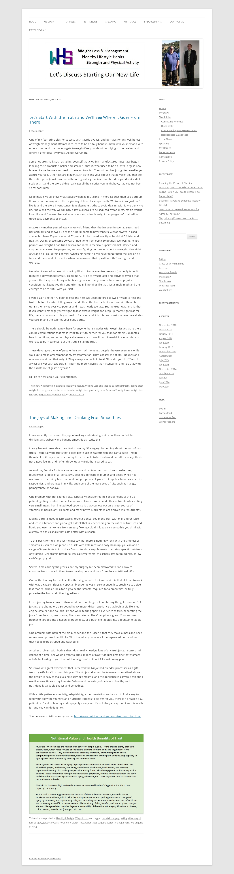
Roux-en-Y (111, 390)
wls (64, 394)
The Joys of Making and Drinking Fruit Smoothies (75, 417)
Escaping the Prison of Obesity (175, 183)
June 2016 (164, 342)
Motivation (165, 276)
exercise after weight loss (74, 390)
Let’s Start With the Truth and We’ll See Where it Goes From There (84, 119)
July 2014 (164, 377)
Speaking (110, 21)
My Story (49, 21)
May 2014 (164, 386)
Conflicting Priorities (172, 121)
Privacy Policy (37, 29)
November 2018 (167, 325)
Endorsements (153, 21)
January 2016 (166, 347)
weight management (50, 394)
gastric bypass (97, 390)
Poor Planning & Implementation (179, 130)
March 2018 (165, 329)
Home (32, 21)
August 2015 (165, 355)
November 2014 (167, 369)
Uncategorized (167, 285)
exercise (55, 390)
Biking (162, 259)
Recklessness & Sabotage (174, 134)
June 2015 (164, 364)
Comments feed (167, 417)
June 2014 (164, 382)
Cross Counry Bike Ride (171, 263)
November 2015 (167, 351)
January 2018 (166, 334)
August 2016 (165, 338)
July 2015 (164, 360)
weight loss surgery (95, 822)
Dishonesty (167, 126)
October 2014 (166, 373)
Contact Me (177, 21)
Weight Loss (91, 385)
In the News (90, 21)
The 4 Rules (69, 21)
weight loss (124, 390)
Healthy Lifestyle (75, 385)
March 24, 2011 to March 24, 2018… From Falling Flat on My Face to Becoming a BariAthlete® (181, 192)
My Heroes (130, 21)
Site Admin (165, 281)
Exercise (60, 385)
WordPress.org (167, 421)
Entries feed (165, 413)
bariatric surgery (120, 385)
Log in (162, 408)
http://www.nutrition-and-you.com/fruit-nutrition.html (107, 716)
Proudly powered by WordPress (45, 858)
